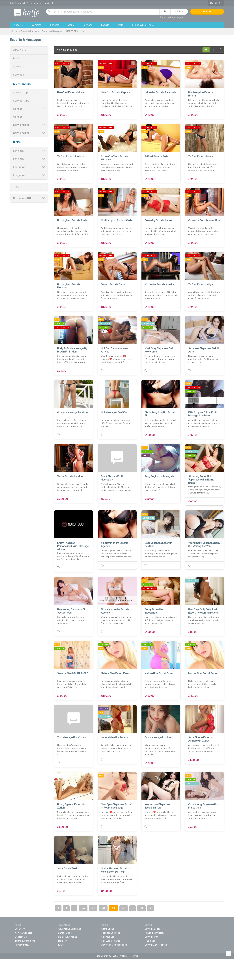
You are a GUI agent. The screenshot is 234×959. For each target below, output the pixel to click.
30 (123, 908)
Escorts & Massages (172, 17)
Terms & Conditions (25, 940)
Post (207, 11)
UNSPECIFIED (71, 31)
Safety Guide (65, 932)
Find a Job (150, 940)
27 (93, 908)
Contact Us (21, 936)
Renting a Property (154, 932)
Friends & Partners (29, 31)
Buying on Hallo (152, 928)
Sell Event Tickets (110, 940)
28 (103, 908)
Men (83, 31)
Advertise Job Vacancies (114, 944)
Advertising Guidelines (69, 928)
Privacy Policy (22, 944)
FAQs (61, 944)
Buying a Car (151, 936)
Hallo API (62, 940)
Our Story (20, 928)
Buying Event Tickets (156, 944)
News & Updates (23, 932)
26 (83, 908)
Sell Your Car (107, 936)
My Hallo (216, 3)
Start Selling (107, 928)
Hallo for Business (110, 932)
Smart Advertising (67, 936)
